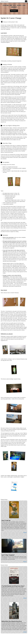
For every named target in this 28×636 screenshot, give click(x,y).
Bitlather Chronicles (4, 1)
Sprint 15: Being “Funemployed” (8, 555)
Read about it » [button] (14, 10)
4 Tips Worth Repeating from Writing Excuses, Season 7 (13, 586)
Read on (24, 532)
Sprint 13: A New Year (6, 520)
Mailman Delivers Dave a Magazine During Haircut (12, 621)
